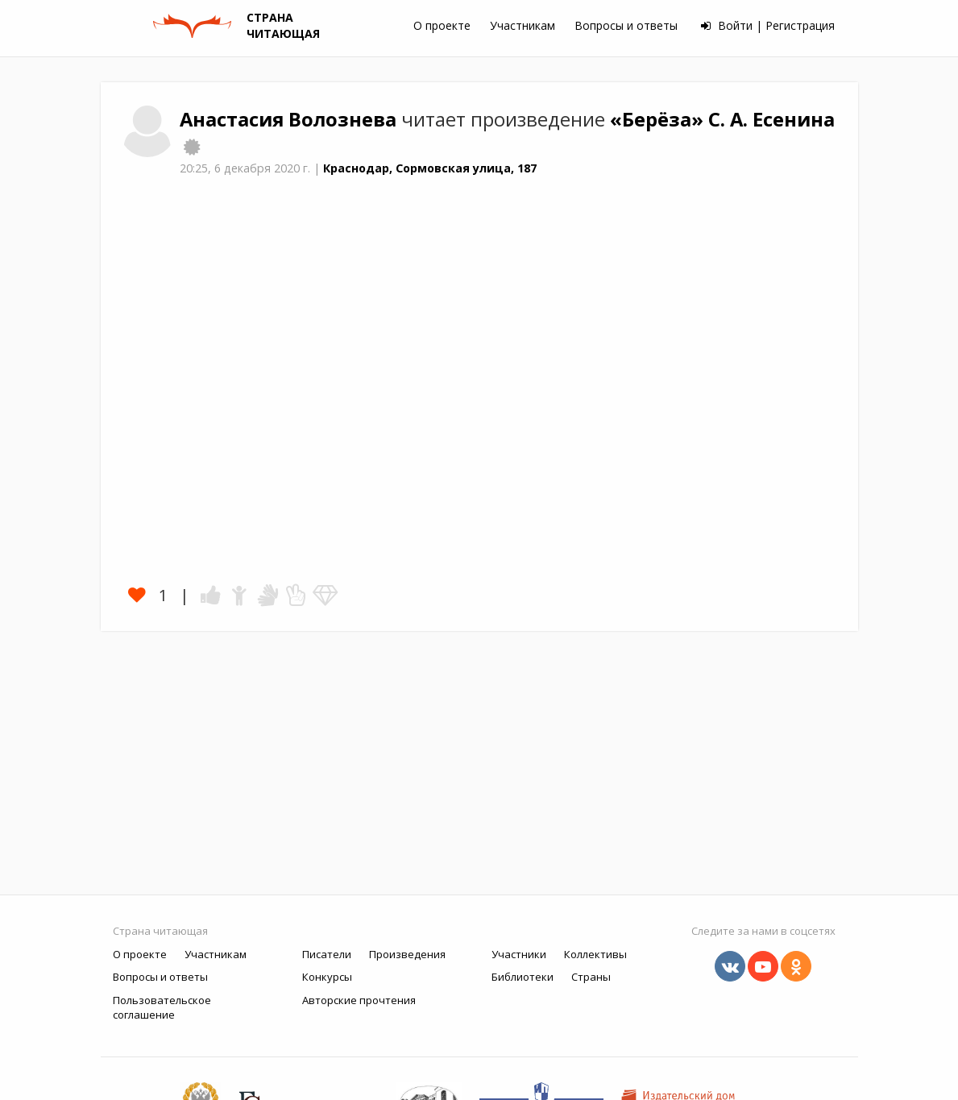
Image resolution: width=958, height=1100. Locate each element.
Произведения (407, 954)
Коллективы (595, 954)
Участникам (522, 25)
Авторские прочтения (359, 1000)
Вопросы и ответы (626, 25)
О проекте (442, 25)
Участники (518, 954)
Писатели (326, 954)
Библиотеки (522, 976)
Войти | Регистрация (768, 25)
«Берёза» (659, 119)
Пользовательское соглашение (162, 1008)
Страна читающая (160, 931)
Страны (591, 976)
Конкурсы (327, 976)
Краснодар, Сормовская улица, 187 (430, 168)
